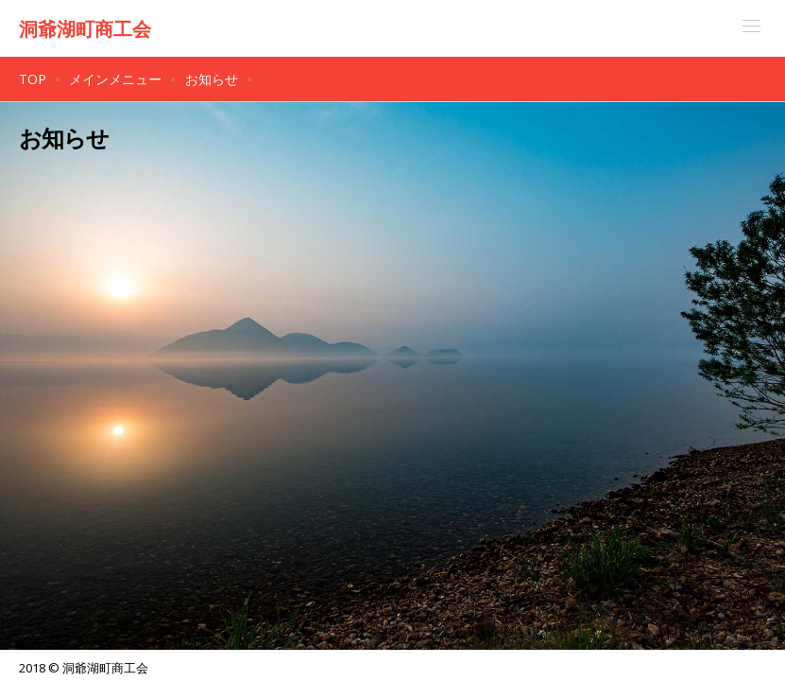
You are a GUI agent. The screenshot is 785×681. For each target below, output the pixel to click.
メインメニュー (115, 79)
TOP (32, 79)
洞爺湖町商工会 (85, 29)
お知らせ (211, 79)
